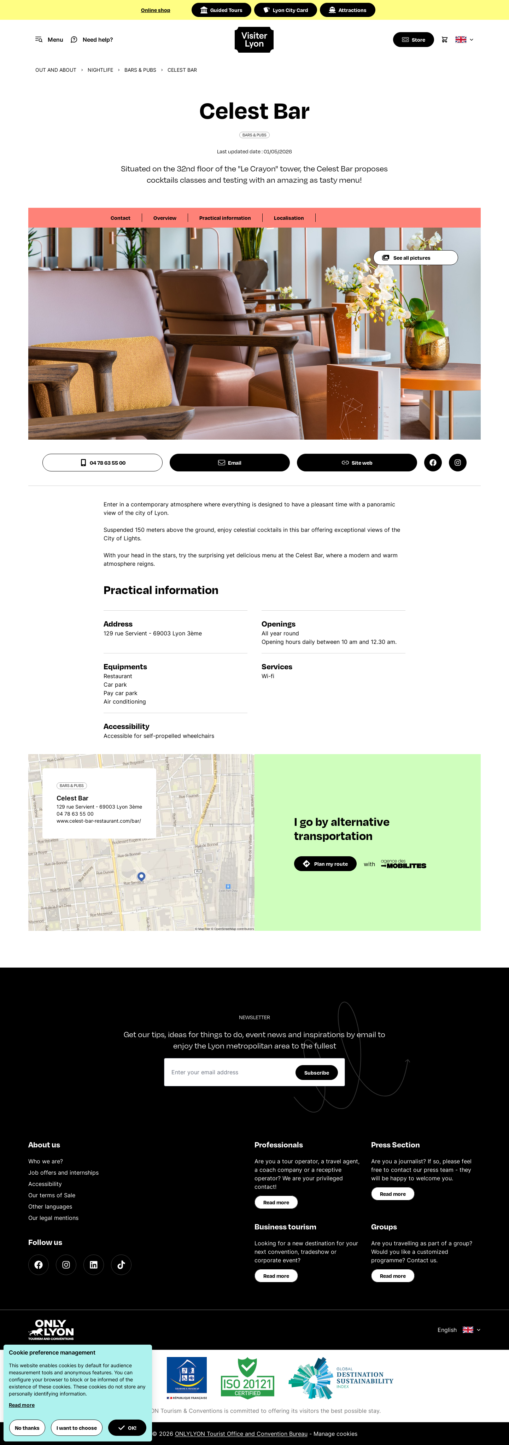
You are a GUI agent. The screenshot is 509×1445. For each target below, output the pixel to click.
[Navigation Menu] (49, 39)
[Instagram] (66, 1265)
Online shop (155, 10)
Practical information (225, 217)
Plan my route (325, 863)
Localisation (289, 217)
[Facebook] (38, 1265)
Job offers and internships (63, 1172)
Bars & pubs (140, 70)
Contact (120, 217)
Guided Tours (221, 9)
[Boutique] (413, 39)
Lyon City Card (285, 9)
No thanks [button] (27, 1427)
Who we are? (45, 1161)
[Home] (254, 40)
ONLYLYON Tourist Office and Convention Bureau (241, 1433)
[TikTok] (121, 1265)
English (459, 1329)
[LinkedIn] (93, 1265)
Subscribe (316, 1072)
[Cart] (444, 39)
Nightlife (100, 70)
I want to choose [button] (77, 1427)
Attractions (348, 9)
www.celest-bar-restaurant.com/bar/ (99, 821)
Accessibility (45, 1183)
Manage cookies (335, 1433)
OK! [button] (127, 1427)
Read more (276, 1202)
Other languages (50, 1206)
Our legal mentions (53, 1217)
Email (229, 462)
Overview (164, 217)
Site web (357, 462)
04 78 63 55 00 (102, 462)
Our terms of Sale (51, 1195)
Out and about (55, 70)
